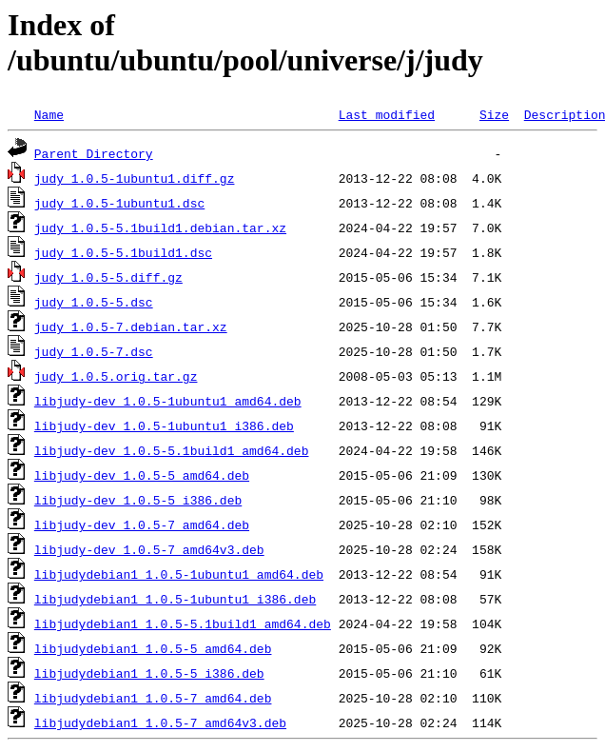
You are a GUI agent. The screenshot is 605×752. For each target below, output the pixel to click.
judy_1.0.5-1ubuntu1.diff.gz (134, 178)
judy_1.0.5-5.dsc (93, 301)
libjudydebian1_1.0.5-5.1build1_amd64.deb (182, 623)
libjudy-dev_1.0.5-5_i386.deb (138, 499)
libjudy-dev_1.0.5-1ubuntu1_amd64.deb (168, 400)
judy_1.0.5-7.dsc (93, 351)
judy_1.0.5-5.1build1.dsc (123, 252)
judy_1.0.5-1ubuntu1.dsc (119, 202)
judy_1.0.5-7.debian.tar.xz (130, 326)
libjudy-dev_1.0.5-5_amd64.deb (141, 475)
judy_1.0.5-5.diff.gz (108, 277)
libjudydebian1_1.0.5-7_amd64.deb (153, 697)
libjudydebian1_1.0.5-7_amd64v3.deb (160, 722)
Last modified (387, 114)
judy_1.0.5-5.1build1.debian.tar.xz (160, 227)
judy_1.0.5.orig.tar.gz (116, 376)
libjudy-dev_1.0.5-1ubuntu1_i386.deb (164, 425)
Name (49, 114)
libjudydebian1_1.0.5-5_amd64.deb (153, 648)
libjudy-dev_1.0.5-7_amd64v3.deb (149, 549)
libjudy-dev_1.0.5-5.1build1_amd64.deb (171, 450)
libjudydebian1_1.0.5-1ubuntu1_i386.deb (175, 598)
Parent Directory (93, 153)
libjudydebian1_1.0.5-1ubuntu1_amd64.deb (178, 574)
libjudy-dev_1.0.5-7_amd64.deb (141, 524)
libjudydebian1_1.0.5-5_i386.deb (149, 673)
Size (494, 114)
